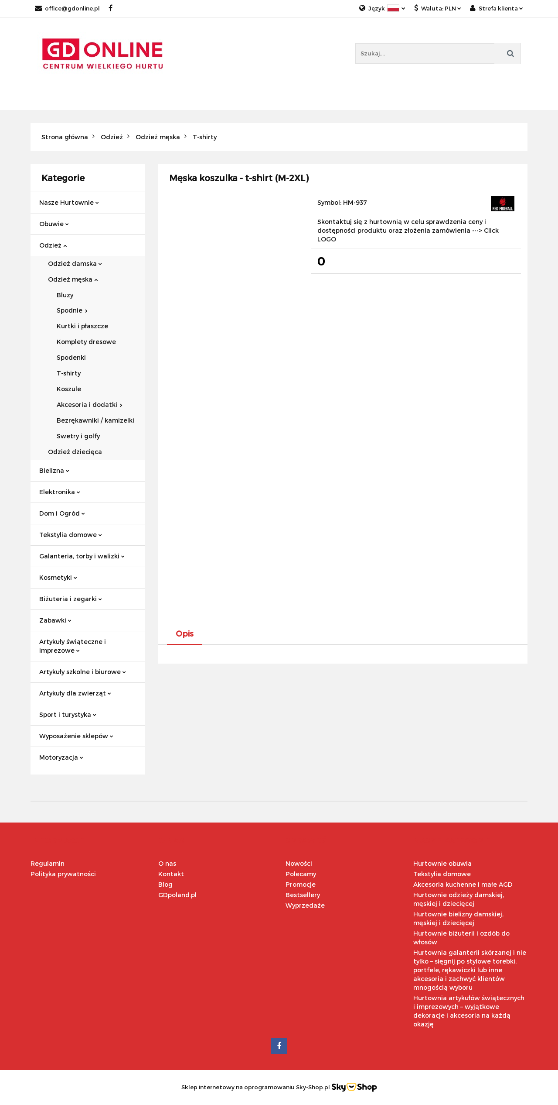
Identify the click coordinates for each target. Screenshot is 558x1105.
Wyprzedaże (305, 905)
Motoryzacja (61, 757)
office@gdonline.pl (67, 8)
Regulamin (48, 863)
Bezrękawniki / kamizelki (95, 420)
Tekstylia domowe (70, 534)
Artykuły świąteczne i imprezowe (72, 646)
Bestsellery (303, 894)
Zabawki (55, 620)
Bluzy (65, 295)
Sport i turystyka (67, 714)
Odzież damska (75, 263)
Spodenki (71, 357)
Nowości (299, 863)
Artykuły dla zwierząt (75, 693)
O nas (167, 863)
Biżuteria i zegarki (70, 598)
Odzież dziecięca (75, 451)
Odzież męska (73, 279)
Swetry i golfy (78, 436)
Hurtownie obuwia (442, 863)
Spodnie (72, 310)
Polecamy (301, 874)
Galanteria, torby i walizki (82, 556)
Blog (165, 884)
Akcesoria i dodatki (89, 404)
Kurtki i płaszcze (82, 326)
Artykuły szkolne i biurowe (82, 671)
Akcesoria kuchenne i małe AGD (463, 884)
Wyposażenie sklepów (76, 736)
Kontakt (171, 874)
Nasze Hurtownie (69, 202)
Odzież (53, 245)
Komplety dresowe (86, 341)
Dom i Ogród (62, 513)
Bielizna (54, 470)
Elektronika (59, 492)
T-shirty (69, 373)
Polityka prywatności (63, 874)
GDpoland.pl (177, 894)
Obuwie (54, 223)
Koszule (69, 388)
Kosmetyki (58, 577)
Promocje (301, 884)
